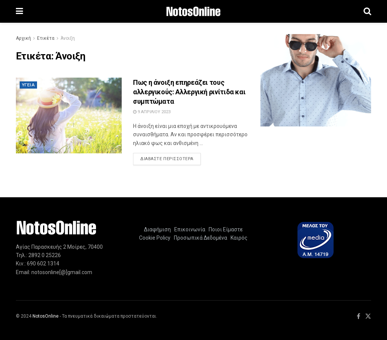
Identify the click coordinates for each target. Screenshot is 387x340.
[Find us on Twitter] (368, 316)
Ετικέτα (45, 38)
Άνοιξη (67, 38)
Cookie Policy (154, 238)
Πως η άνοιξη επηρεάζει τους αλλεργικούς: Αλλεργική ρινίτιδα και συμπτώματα (189, 91)
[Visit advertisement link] (315, 80)
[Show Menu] (19, 11)
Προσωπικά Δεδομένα (199, 238)
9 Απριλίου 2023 (151, 111)
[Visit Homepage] (193, 11)
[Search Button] (367, 11)
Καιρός (238, 238)
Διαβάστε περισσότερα (170, 158)
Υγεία (28, 85)
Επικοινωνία (189, 229)
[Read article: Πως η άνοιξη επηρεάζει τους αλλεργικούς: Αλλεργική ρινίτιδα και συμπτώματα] (69, 115)
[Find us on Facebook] (358, 316)
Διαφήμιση (157, 229)
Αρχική (23, 38)
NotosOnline (46, 316)
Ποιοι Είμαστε (224, 229)
